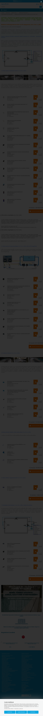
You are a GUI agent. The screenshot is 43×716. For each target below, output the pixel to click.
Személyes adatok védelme (9, 708)
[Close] (41, 2)
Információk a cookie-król (19, 708)
